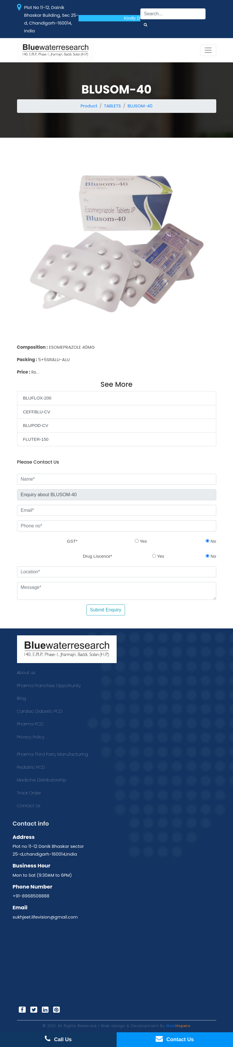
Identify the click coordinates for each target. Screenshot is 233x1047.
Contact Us (28, 805)
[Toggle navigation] (208, 50)
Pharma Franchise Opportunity (49, 685)
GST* (72, 541)
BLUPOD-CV (36, 425)
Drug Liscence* (97, 556)
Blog (21, 698)
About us (26, 672)
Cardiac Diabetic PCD (40, 711)
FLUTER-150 (36, 439)
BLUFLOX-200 (37, 397)
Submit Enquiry (106, 609)
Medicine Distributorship (42, 780)
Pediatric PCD (31, 767)
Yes (141, 541)
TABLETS (112, 106)
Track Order (29, 793)
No (211, 541)
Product (89, 106)
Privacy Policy (30, 737)
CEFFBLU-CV (36, 411)
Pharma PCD (30, 724)
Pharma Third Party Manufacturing (52, 754)
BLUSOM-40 (140, 106)
